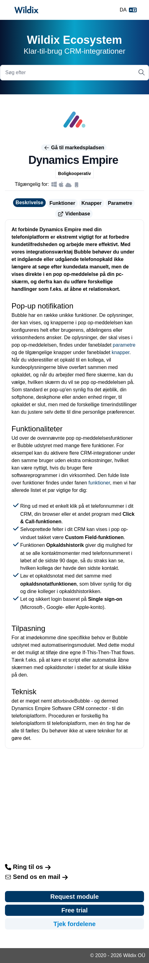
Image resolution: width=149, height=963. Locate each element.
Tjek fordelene (75, 923)
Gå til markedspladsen (74, 148)
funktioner (99, 482)
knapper (120, 352)
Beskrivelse (29, 202)
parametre (124, 345)
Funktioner (62, 203)
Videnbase (74, 214)
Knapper (91, 203)
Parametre (120, 203)
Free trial (74, 910)
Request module (74, 896)
